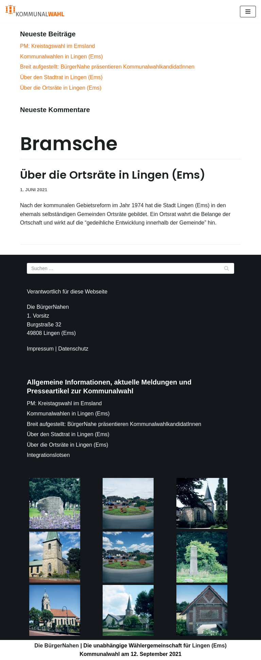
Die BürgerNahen (56, 645)
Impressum (40, 349)
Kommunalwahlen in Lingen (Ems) (61, 56)
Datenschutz (73, 349)
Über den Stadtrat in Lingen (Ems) (61, 77)
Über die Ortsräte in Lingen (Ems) (60, 88)
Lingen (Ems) (209, 645)
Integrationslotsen (48, 455)
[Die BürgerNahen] (35, 11)
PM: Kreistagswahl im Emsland (57, 46)
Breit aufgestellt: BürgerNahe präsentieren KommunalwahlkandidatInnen (107, 67)
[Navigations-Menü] (248, 11)
